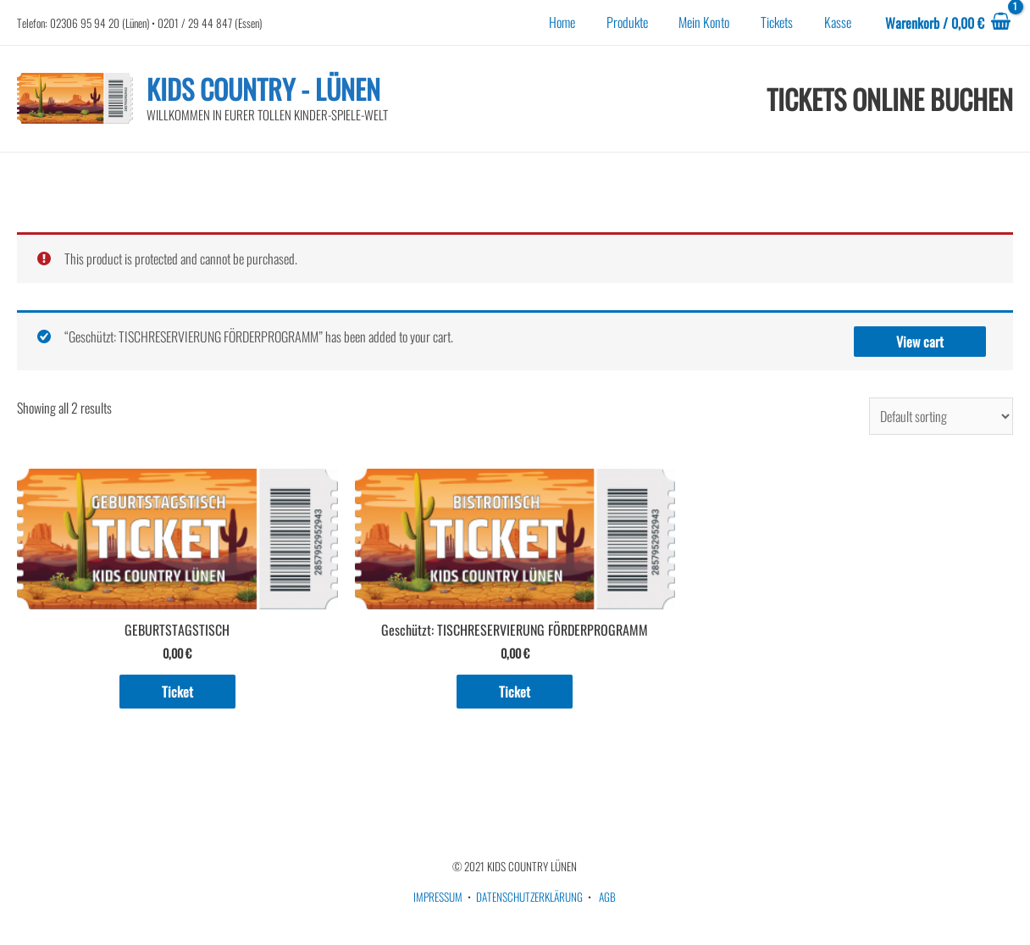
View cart (920, 341)
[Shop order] (941, 416)
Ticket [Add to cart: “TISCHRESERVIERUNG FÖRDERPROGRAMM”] (514, 691)
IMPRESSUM (437, 896)
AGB (607, 896)
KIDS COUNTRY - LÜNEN (263, 88)
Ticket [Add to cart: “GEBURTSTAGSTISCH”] (177, 691)
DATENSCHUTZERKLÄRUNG (529, 896)
